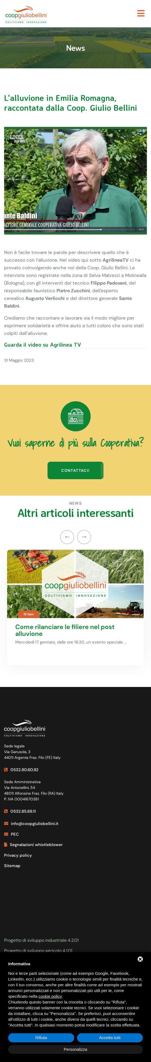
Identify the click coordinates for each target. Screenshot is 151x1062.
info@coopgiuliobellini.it (31, 823)
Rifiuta (41, 1037)
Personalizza (75, 1049)
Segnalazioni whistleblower (33, 844)
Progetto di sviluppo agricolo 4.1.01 (38, 950)
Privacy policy (18, 855)
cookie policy (50, 996)
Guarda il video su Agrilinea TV (42, 344)
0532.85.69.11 (20, 811)
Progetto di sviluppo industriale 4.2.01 (41, 940)
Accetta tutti (109, 1037)
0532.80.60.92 (21, 770)
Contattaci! (75, 470)
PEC (11, 834)
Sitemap (12, 865)
